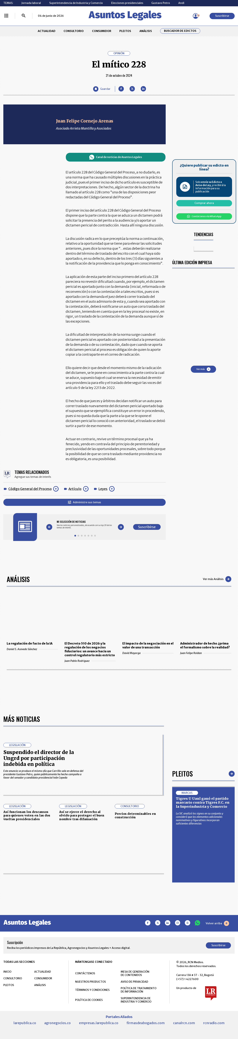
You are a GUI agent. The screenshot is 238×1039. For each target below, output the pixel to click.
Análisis (18, 579)
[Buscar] (24, 16)
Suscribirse (222, 15)
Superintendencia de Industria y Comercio (76, 3)
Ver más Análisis (217, 579)
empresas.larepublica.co (98, 1023)
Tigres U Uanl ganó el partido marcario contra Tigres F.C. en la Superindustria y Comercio (202, 802)
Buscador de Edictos (180, 31)
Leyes (102, 489)
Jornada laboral (31, 3)
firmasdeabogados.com (145, 1023)
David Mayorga (147, 653)
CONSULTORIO (74, 31)
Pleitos (182, 773)
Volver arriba (217, 923)
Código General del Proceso (30, 489)
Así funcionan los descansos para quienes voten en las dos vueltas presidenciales (26, 815)
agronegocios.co (57, 1023)
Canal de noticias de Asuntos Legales (115, 157)
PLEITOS (125, 31)
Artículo (74, 489)
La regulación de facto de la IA (29, 643)
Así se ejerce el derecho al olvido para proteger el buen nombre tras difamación (81, 815)
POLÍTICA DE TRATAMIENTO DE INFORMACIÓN (138, 990)
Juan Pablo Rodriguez (90, 661)
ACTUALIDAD (46, 31)
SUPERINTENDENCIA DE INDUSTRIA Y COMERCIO (136, 1000)
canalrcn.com (184, 1023)
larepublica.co (24, 1023)
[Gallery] (85, 524)
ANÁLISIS (145, 31)
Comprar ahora (204, 203)
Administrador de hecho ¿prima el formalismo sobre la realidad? (205, 645)
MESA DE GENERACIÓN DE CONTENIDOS (135, 973)
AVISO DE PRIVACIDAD (134, 981)
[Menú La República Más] (6, 16)
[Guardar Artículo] (102, 89)
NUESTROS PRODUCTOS (90, 981)
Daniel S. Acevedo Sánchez (32, 649)
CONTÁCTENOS (85, 973)
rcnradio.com (214, 1023)
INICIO (7, 971)
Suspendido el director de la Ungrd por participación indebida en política (38, 758)
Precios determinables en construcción (135, 815)
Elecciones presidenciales (127, 3)
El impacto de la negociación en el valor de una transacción (147, 645)
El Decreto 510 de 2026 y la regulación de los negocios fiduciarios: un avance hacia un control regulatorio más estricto (90, 649)
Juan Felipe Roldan (205, 653)
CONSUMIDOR (101, 31)
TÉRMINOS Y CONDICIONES (92, 990)
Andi (181, 3)
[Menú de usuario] (195, 16)
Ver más (203, 369)
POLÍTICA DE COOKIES (89, 1000)
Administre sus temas (84, 502)
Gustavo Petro (160, 3)
